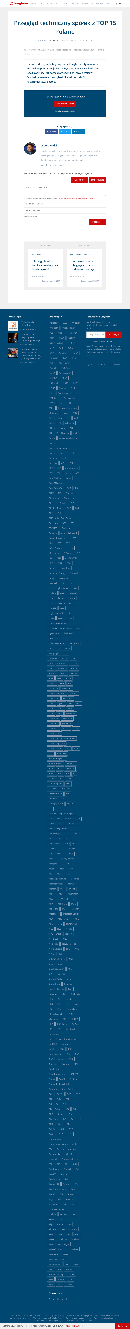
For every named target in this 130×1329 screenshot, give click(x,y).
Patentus (53, 994)
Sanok (52, 1079)
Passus (60, 989)
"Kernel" (53, 368)
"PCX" (65, 383)
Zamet (69, 1269)
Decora (71, 598)
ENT (66, 653)
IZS (50, 808)
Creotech (53, 583)
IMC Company (55, 783)
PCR (59, 999)
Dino (70, 613)
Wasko (52, 1239)
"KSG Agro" (66, 368)
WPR (76, 1264)
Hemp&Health (55, 763)
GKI (70, 703)
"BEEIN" (71, 338)
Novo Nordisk (55, 949)
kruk (60, 838)
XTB (59, 1269)
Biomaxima (54, 498)
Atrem (68, 473)
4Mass (65, 413)
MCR (59, 873)
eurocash (61, 663)
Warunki (101, 364)
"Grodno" (62, 353)
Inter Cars (65, 788)
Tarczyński (54, 1184)
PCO (51, 999)
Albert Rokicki (53, 40)
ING (68, 783)
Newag (68, 933)
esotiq (64, 658)
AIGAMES (69, 423)
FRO (62, 683)
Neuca (69, 928)
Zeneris (60, 1279)
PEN (51, 1004)
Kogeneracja (62, 828)
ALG (72, 428)
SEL (67, 1099)
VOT (64, 1229)
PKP (51, 1024)
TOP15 (52, 1194)
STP (58, 1164)
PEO (59, 1004)
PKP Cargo (62, 1024)
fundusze (87, 255)
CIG (78, 553)
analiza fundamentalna (59, 448)
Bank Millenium (56, 483)
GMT (70, 708)
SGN (75, 1109)
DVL (78, 628)
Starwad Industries (70, 1159)
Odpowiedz (97, 221)
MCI (50, 873)
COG (68, 563)
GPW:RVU (53, 728)
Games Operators (57, 693)
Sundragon (54, 1169)
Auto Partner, (55, 478)
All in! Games (63, 433)
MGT (62, 888)
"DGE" (70, 348)
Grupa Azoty (55, 733)
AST (50, 473)
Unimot (63, 1214)
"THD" (73, 388)
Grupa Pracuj (55, 748)
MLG (51, 898)
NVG (68, 949)
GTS (51, 753)
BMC (69, 508)
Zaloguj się (71, 111)
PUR (70, 1049)
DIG (62, 608)
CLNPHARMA (71, 558)
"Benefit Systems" (57, 343)
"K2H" (51, 363)
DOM (69, 618)
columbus (65, 568)
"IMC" (74, 358)
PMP (51, 1029)
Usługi (50, 3)
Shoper (61, 1114)
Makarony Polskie (66, 858)
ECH (59, 638)
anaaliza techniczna (68, 438)
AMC (75, 433)
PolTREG (53, 1044)
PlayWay (75, 1024)
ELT (50, 648)
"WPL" (52, 403)
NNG (65, 939)
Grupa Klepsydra (57, 743)
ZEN (51, 1279)
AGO (76, 418)
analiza (52, 443)
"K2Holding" (64, 363)
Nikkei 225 (53, 939)
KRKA (74, 833)
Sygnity (64, 1174)
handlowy (61, 753)
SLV (68, 1124)
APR (71, 463)
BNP (60, 513)
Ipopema (53, 798)
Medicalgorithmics (57, 878)
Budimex (66, 528)
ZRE (59, 1284)
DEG (51, 603)
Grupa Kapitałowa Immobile (62, 738)
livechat (52, 848)
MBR (71, 868)
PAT (70, 989)
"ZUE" (61, 403)
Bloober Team (55, 508)
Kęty (78, 818)
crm (71, 583)
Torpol (71, 1194)
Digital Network (56, 613)
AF (69, 418)
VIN (69, 1224)
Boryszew (53, 523)
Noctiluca (53, 944)
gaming (73, 693)
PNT (60, 1029)
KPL (66, 833)
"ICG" (64, 358)
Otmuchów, (54, 984)
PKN (71, 1014)
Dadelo (52, 593)
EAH (51, 638)
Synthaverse (54, 1179)
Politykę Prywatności (105, 346)
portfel (52, 1049)
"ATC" (51, 338)
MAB (59, 853)
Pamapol (68, 984)
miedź (72, 888)
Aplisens (53, 463)
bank (68, 478)
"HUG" (75, 353)
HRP (51, 773)
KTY (68, 838)
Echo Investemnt (57, 643)
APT (51, 468)
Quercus (53, 1064)
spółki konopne (56, 1139)
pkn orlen (53, 1019)
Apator (65, 458)
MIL (50, 893)
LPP (62, 848)
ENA (59, 648)
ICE (67, 773)
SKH (51, 1124)
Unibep (52, 1214)
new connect (55, 933)
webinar (63, 1239)
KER (59, 818)
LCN (74, 843)
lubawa (72, 848)
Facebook (52, 131)
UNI (70, 1209)
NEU (59, 928)
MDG (68, 873)
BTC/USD (53, 528)
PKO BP (74, 1019)
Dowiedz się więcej (74, 1325)
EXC (50, 668)
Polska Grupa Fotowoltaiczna (62, 1039)
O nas (41, 3)
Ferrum (74, 673)
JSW (50, 818)
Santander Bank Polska (59, 1084)
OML (71, 959)
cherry (70, 548)
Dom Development (58, 623)
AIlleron (52, 428)
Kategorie (61, 3)
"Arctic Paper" (68, 328)
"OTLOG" (53, 378)
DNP (60, 618)
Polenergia (54, 1034)
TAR (67, 1179)
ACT (51, 418)
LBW (66, 843)
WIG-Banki (53, 1254)
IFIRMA (52, 778)
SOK (51, 1134)
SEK (50, 1099)
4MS (75, 413)
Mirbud (60, 893)
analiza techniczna (57, 453)
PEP (67, 1004)
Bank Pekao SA (56, 488)
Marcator (66, 863)
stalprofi (68, 1154)
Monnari (75, 908)
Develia (52, 608)
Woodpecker (55, 1264)
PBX (63, 994)
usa (73, 1214)
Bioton (52, 503)
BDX (77, 488)
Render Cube (55, 1069)
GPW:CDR (66, 723)
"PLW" (75, 383)
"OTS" (64, 378)
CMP (51, 563)
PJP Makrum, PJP (56, 1014)
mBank (52, 868)
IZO (63, 798)
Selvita (66, 1104)
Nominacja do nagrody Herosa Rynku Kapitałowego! (31, 337)
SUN (75, 1164)
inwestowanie (36, 255)
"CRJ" (61, 348)
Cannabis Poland (69, 533)
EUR (51, 663)
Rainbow (65, 1064)
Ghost (90, 1315)
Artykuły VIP (87, 3)
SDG (78, 1094)
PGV (59, 1009)
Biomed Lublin (70, 498)
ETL (73, 658)
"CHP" (51, 348)
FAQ (108, 3)
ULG (73, 1204)
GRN (76, 728)
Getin (51, 703)
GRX (68, 748)
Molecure (53, 908)
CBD (51, 543)
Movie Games (64, 918)
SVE (77, 1169)
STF (50, 1164)
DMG (51, 618)
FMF (51, 678)
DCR (51, 598)
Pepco (77, 1004)
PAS (51, 989)
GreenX (66, 728)
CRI (63, 583)
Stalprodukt (54, 1154)
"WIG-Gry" (53, 398)
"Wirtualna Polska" (71, 398)
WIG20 (66, 1254)
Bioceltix (70, 493)
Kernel (68, 818)
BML (77, 508)
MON (64, 908)
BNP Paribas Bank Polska (60, 518)
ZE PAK (71, 1274)
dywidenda (54, 633)
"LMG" (52, 373)
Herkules (71, 763)
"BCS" (61, 338)
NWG (51, 954)
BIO (59, 493)
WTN (51, 1269)
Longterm (21, 1315)
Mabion (69, 853)
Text (73, 1189)
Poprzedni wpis (45, 245)
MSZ (60, 923)
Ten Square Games (58, 1189)
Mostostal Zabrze (71, 913)
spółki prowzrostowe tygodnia (63, 1144)
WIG (51, 1244)
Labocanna (54, 843)
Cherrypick (54, 553)
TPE (59, 1199)
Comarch (74, 573)
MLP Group (63, 898)
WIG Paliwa (73, 1249)
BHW (51, 493)
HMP (51, 768)
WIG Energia (63, 1244)
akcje (63, 428)
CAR (74, 538)
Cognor (52, 568)
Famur (74, 668)
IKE (61, 778)
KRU (51, 838)
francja (52, 683)
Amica (52, 438)
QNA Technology (56, 1059)
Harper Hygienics (57, 758)
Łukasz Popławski (30, 329)
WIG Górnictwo (56, 1249)
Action (60, 418)
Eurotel (74, 663)
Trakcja (69, 1199)
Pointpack (70, 1029)
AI (60, 423)
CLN (59, 558)
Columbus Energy (57, 573)
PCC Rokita (75, 994)
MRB (77, 918)
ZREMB (68, 1284)
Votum (73, 1229)
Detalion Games (65, 603)
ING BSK (53, 788)
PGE (51, 1009)
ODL (60, 954)
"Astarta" (73, 333)
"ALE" (65, 323)
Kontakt (100, 3)
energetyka (54, 653)
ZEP (70, 1279)
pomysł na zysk (68, 1044)
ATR (59, 473)
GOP (51, 713)
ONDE (61, 964)
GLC (78, 703)
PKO (64, 1019)
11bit (51, 408)
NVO (77, 949)
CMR (60, 563)
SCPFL (60, 1094)
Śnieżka (52, 1129)
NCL (51, 928)
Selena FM (53, 1104)
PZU (69, 1054)
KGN (61, 823)
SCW (69, 1094)
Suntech (68, 1169)
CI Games (68, 553)
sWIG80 (52, 1174)
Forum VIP (74, 3)
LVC (50, 853)
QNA (77, 1054)
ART (59, 468)
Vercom (52, 1219)
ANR (73, 453)
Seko (59, 1099)
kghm (51, 823)
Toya (51, 1199)
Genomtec (54, 698)
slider (60, 1124)
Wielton (75, 1239)
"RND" (52, 388)
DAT (62, 593)
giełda (61, 703)
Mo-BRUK (62, 903)
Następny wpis (84, 245)
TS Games (53, 1204)
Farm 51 (53, 673)
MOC (73, 903)
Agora (52, 423)
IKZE (69, 778)
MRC (51, 923)
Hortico (70, 768)
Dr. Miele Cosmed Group (60, 628)
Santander (74, 1079)
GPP (60, 713)
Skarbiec (75, 1119)
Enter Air (53, 658)
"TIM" (51, 393)
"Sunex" (62, 388)
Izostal (70, 803)
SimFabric (53, 1119)
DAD (74, 588)
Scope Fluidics (68, 1089)
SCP (51, 1094)
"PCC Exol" (53, 383)
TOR (61, 1194)
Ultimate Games (56, 1209)
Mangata (53, 863)
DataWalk (73, 593)
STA (50, 1149)
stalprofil (53, 1159)
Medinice (75, 878)
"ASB (51, 333)
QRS (71, 1059)
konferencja (54, 833)
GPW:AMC (70, 713)
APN (63, 463)
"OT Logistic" (65, 373)
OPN (51, 974)
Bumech (53, 533)
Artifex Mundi (71, 468)
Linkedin (78, 131)
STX (66, 1164)
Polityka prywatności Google (67, 198)
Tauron (66, 1184)
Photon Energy (73, 1009)
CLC (50, 558)
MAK (51, 858)
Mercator (72, 883)
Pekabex (69, 999)
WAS (77, 1234)
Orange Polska (55, 979)
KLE (50, 828)
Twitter (65, 131)
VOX (51, 1234)
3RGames (53, 413)
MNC (51, 903)
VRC (69, 1234)
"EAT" (51, 353)
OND (51, 964)
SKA (64, 1119)
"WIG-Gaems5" (65, 393)
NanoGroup (71, 923)
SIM (70, 1114)
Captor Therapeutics (58, 538)
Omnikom (72, 1315)
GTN (76, 748)
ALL (50, 433)
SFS (67, 1109)
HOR (60, 768)
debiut (61, 598)
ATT (77, 473)
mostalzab (54, 913)
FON (59, 678)
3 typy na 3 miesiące (67, 408)
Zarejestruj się (97, 179)
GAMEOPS (67, 688)
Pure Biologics (55, 1054)
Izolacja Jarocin (56, 803)
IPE (67, 793)
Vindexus (53, 1229)
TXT (64, 1204)
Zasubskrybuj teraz (65, 103)
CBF (59, 543)
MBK (62, 868)
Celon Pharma (55, 548)
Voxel (59, 1234)
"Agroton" (53, 323)
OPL (70, 969)
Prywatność (91, 364)
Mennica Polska (56, 883)
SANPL (62, 1079)
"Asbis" (61, 333)
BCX (69, 488)
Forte (68, 678)
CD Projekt (70, 543)
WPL (67, 1264)
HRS (59, 773)
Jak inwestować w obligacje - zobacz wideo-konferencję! (83, 265)
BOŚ (64, 523)
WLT (64, 1259)
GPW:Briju (67, 718)
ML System (73, 893)
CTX (50, 588)
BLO (72, 503)
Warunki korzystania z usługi (84, 198)
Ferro (63, 673)
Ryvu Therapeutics (57, 1074)
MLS (75, 898)
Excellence (62, 668)
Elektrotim (74, 643)
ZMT (51, 1284)
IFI (74, 773)
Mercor (52, 888)
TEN (76, 1184)
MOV (51, 918)
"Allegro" (76, 323)
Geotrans (67, 698)
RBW (76, 1064)
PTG (62, 1049)
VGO (63, 1219)
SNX (71, 1129)
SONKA (60, 1134)
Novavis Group (69, 944)
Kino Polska (72, 823)
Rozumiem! (122, 1326)
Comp (52, 578)
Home (33, 3)
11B (70, 403)
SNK (62, 1129)
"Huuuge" (53, 358)
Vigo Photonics (56, 1224)
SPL (70, 1134)
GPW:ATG (53, 718)
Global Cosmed (56, 708)
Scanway (53, 1089)
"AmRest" (53, 328)
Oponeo (61, 974)
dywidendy (69, 633)
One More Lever (56, 969)
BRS (72, 523)
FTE (69, 683)
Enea (67, 648)
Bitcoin (63, 503)
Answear (53, 458)
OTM (69, 979)
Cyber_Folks (62, 588)
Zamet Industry (56, 1274)
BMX (51, 513)
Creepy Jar (64, 578)
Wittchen (53, 1259)
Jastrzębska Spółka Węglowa (62, 813)
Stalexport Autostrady (67, 1149)
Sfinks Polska (55, 1109)
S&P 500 (74, 1074)
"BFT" (72, 343)
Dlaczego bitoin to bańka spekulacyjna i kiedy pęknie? (45, 265)
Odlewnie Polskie (57, 959)
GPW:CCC (53, 723)
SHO (51, 1114)
